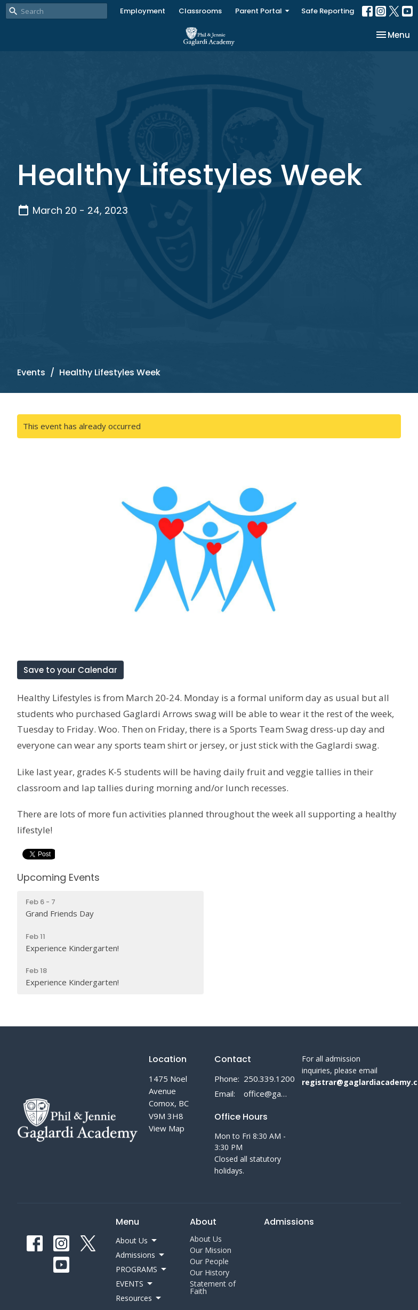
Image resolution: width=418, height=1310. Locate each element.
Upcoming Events (58, 877)
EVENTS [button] (135, 1284)
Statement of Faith (213, 1287)
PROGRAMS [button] (142, 1269)
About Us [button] (137, 1240)
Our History (209, 1272)
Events (31, 372)
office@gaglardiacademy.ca (267, 1093)
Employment (142, 11)
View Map (166, 1128)
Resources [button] (139, 1298)
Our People (209, 1261)
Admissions (289, 1222)
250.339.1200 (269, 1078)
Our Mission (210, 1250)
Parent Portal (263, 11)
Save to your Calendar (70, 670)
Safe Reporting (327, 11)
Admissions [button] (141, 1255)
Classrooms (200, 11)
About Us (206, 1239)
